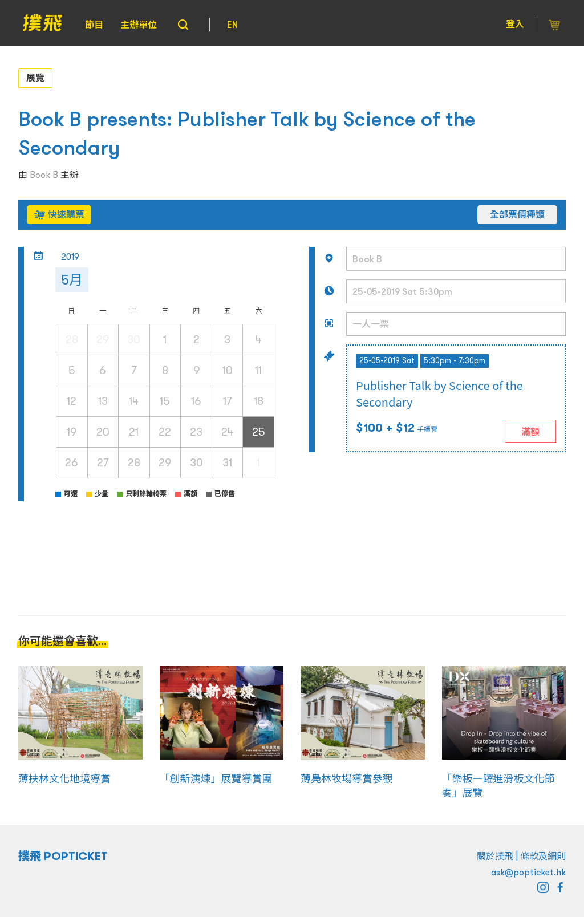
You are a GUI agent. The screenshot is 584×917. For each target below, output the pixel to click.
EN (232, 24)
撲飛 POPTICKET (63, 856)
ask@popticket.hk (528, 872)
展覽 (35, 77)
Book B (44, 174)
